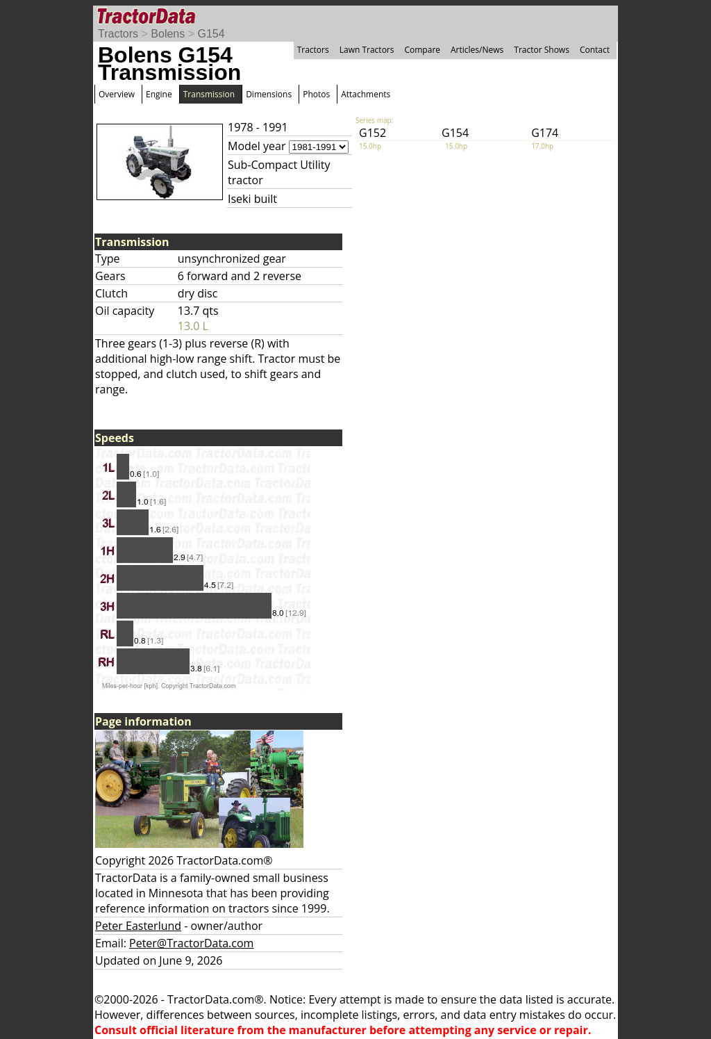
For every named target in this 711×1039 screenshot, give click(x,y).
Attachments (365, 94)
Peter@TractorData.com (191, 943)
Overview (117, 94)
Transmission (209, 94)
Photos (316, 94)
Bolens (168, 34)
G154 (210, 34)
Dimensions (269, 94)
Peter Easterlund (138, 925)
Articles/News (477, 50)
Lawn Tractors (367, 50)
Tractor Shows (541, 50)
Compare (422, 50)
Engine (159, 94)
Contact (595, 50)
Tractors (118, 34)
